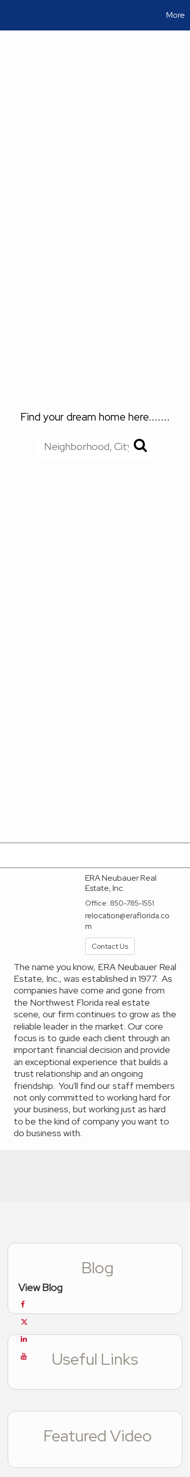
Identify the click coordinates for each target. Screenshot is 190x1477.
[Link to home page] (9, 15)
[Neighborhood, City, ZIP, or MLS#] (95, 446)
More (175, 15)
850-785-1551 (132, 903)
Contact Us (110, 946)
